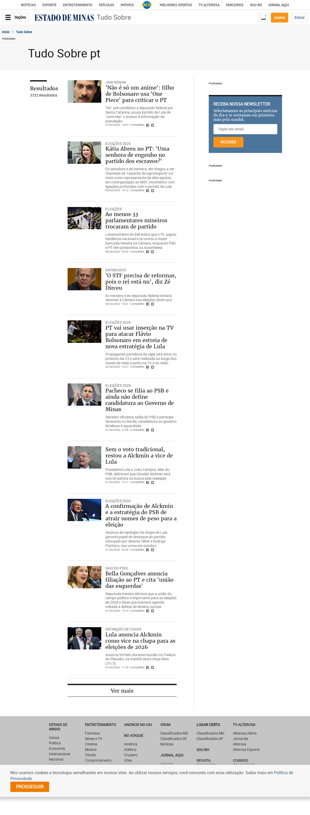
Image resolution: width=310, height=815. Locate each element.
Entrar (299, 17)
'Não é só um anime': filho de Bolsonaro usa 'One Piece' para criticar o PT (139, 93)
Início (6, 32)
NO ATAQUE (133, 735)
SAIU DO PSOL (117, 568)
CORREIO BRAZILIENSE (244, 762)
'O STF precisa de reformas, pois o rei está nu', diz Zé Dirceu (140, 281)
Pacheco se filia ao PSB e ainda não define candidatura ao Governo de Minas (139, 400)
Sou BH (256, 5)
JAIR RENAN (115, 82)
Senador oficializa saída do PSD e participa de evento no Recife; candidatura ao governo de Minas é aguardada (141, 421)
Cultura (55, 764)
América (130, 744)
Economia (57, 748)
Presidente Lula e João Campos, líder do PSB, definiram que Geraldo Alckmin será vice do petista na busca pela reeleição (137, 474)
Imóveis (127, 5)
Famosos (92, 733)
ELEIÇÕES (113, 208)
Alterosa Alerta (245, 733)
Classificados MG (174, 733)
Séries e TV (93, 738)
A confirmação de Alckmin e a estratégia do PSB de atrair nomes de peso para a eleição (141, 515)
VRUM (165, 724)
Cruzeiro (131, 754)
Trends (90, 754)
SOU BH (203, 749)
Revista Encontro (206, 762)
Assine (279, 17)
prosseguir (30, 786)
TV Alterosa (209, 5)
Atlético (130, 749)
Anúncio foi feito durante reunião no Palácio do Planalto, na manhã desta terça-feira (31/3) (140, 659)
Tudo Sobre (114, 17)
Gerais (54, 737)
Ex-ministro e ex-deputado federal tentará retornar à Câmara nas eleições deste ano (138, 297)
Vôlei (128, 760)
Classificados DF (173, 738)
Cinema (91, 744)
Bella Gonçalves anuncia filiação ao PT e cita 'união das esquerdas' (139, 579)
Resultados (44, 88)
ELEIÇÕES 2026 (118, 143)
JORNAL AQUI (278, 5)
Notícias (28, 5)
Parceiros (234, 5)
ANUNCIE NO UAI (138, 724)
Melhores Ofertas (176, 5)
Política (55, 742)
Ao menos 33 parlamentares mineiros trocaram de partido (136, 220)
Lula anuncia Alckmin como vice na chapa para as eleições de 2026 (140, 640)
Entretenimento (77, 5)
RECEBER (228, 141)
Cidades (166, 763)
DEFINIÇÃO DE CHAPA (123, 629)
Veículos (106, 5)
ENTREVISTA (115, 270)
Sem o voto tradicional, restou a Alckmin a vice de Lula (139, 455)
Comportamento (98, 760)
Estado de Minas (58, 726)
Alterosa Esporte (246, 749)
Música (91, 749)
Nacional (56, 759)
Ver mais (122, 690)
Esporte (49, 5)
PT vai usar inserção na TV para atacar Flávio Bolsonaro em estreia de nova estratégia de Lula (139, 337)
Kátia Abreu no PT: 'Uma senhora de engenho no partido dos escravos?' (137, 155)
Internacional (59, 753)
